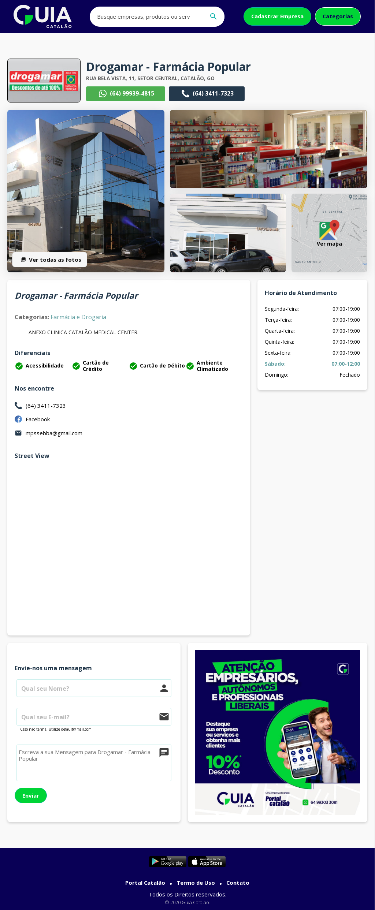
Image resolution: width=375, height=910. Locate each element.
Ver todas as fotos (49, 259)
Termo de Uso (196, 882)
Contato (237, 882)
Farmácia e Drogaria (78, 317)
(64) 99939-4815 (125, 93)
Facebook (38, 419)
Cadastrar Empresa (277, 16)
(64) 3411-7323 (207, 93)
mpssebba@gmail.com (54, 433)
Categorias (338, 16)
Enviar (30, 795)
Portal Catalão (145, 882)
